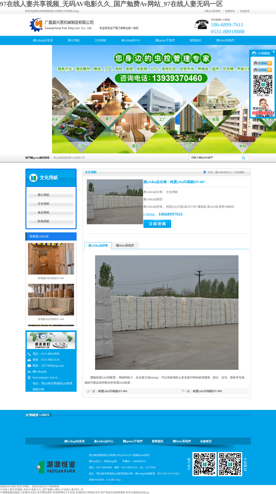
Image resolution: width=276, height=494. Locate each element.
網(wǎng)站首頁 (43, 40)
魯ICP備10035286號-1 (169, 473)
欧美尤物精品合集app (137, 492)
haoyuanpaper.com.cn (45, 377)
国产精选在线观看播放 (113, 492)
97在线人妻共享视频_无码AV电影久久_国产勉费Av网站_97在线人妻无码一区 (111, 4)
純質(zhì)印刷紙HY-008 (207, 391)
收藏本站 (230, 11)
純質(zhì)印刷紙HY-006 (112, 391)
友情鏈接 (32, 415)
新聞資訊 (195, 40)
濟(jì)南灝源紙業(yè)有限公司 (69, 157)
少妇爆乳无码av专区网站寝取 (36, 492)
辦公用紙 (74, 40)
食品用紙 (43, 212)
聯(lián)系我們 (212, 11)
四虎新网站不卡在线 (64, 492)
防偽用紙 (43, 221)
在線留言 (245, 11)
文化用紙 (100, 40)
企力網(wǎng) (113, 479)
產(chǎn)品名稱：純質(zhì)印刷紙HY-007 (174, 182)
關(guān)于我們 (165, 40)
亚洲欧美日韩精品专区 (87, 492)
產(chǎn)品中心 (131, 40)
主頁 (210, 172)
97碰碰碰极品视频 (10, 492)
